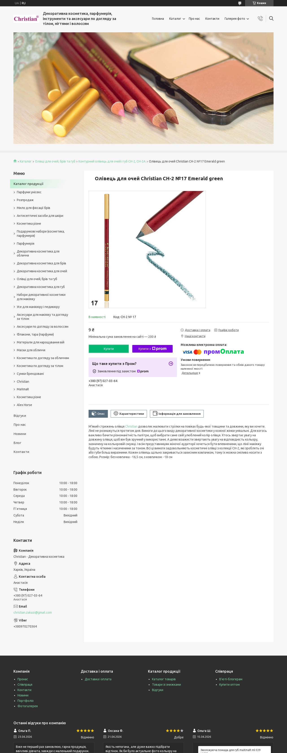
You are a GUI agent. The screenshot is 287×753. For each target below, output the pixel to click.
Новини (19, 434)
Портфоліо (25, 701)
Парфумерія (25, 243)
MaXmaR (23, 389)
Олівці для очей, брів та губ (55, 161)
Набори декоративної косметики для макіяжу (41, 297)
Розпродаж (25, 200)
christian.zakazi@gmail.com (32, 612)
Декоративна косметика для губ (41, 287)
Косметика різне (29, 223)
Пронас (22, 679)
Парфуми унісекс (29, 192)
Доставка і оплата (98, 679)
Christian (131, 426)
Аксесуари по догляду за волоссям (42, 326)
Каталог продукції (28, 184)
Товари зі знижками (166, 684)
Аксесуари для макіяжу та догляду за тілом (42, 317)
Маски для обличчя (31, 350)
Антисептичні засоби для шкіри (40, 215)
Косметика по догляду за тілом (40, 366)
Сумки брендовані (30, 373)
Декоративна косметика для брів (41, 263)
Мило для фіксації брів (33, 208)
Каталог (175, 18)
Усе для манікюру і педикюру (38, 307)
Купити (109, 349)
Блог (17, 443)
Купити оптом (229, 684)
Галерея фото (235, 18)
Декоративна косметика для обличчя (38, 253)
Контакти (212, 18)
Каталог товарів (164, 679)
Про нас (194, 18)
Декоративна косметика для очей (42, 271)
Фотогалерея (27, 706)
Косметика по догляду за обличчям (43, 358)
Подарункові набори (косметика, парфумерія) (41, 233)
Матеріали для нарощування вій (40, 342)
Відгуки (19, 415)
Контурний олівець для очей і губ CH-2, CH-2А (112, 161)
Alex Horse (24, 405)
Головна (158, 18)
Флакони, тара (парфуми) (35, 334)
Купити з (152, 349)
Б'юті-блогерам (230, 679)
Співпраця (24, 684)
